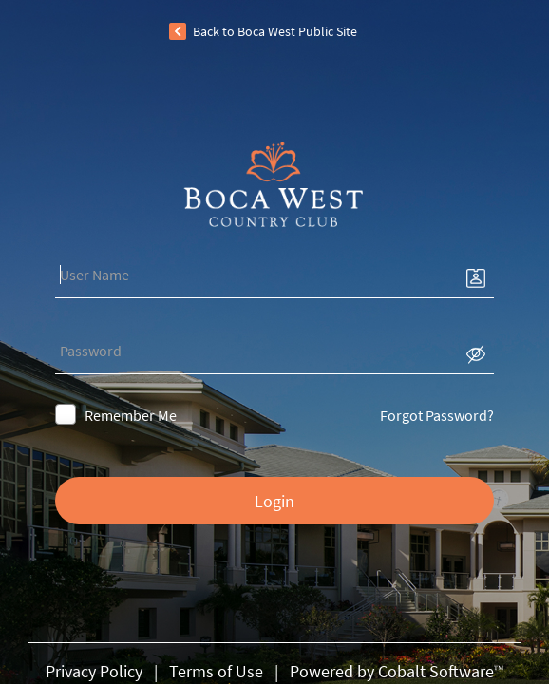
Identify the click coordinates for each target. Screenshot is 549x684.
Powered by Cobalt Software (397, 671)
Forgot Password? (377, 415)
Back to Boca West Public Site (275, 31)
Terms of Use (216, 671)
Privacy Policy (94, 671)
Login (274, 501)
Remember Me (189, 415)
